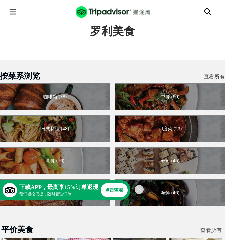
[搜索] (208, 12)
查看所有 (214, 76)
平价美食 (17, 229)
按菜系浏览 (20, 75)
